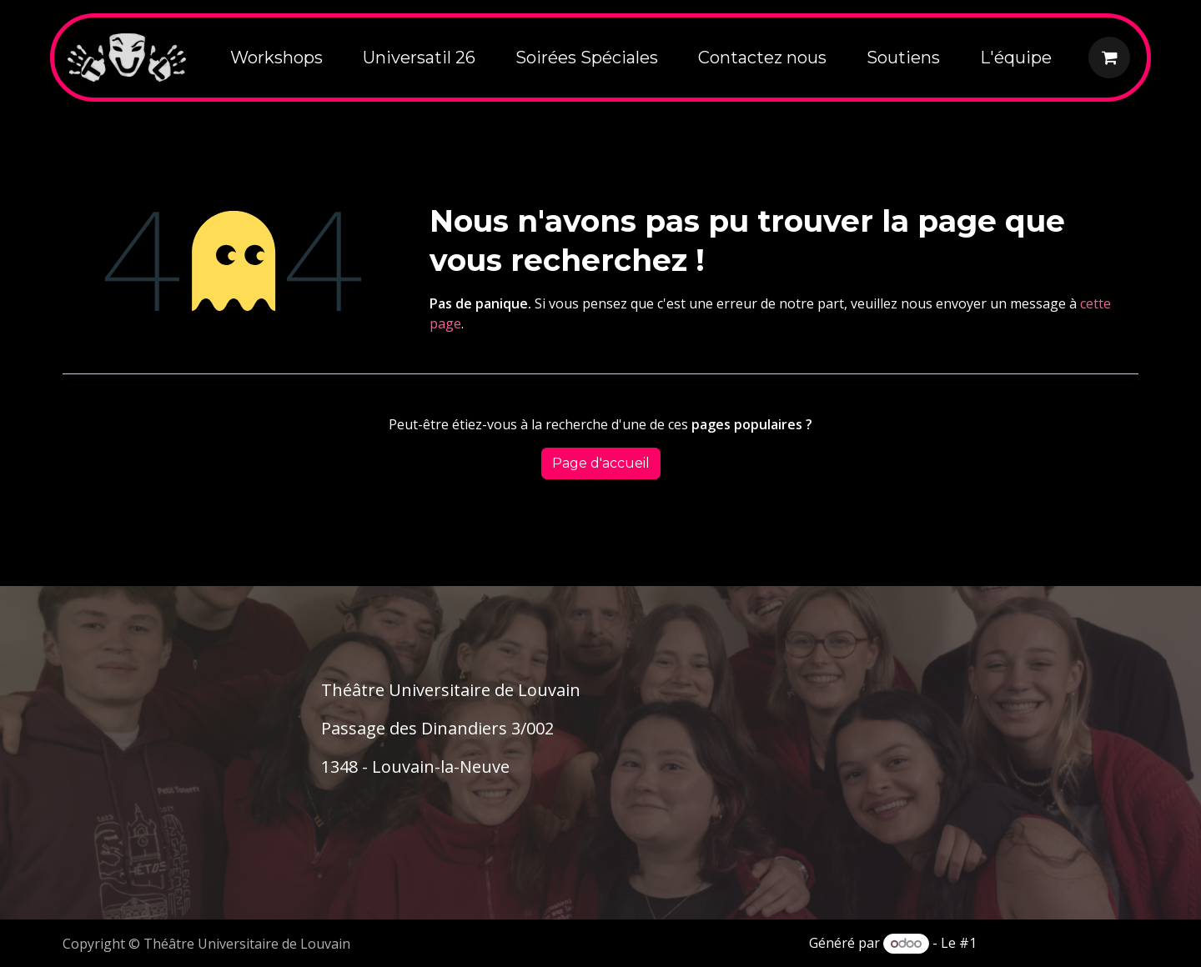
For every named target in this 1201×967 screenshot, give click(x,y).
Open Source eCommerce (1059, 943)
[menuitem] (276, 57)
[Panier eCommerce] (1109, 57)
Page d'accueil (601, 463)
